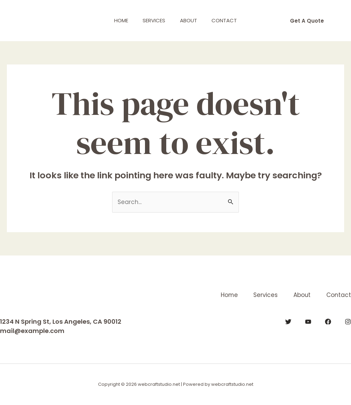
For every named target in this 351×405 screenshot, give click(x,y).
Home (117, 20)
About (189, 20)
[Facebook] (328, 322)
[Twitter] (288, 322)
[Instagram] (348, 322)
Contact (228, 20)
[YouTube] (308, 322)
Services (153, 20)
